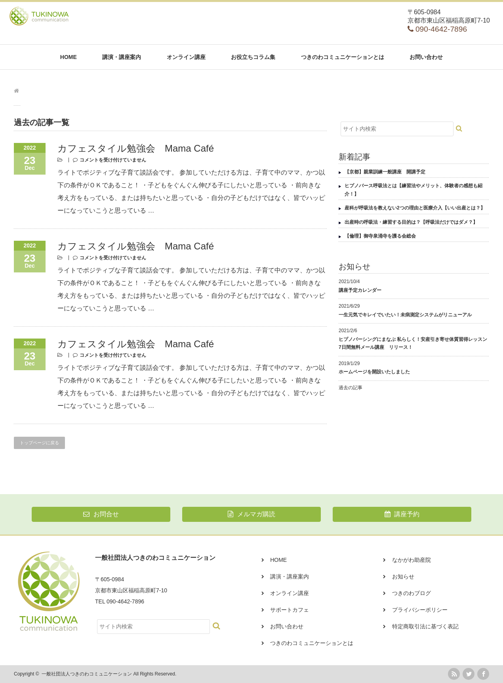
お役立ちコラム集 (253, 57)
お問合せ (100, 514)
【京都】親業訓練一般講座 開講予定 (385, 172)
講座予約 (402, 514)
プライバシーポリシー (420, 610)
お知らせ (403, 576)
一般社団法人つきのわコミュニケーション (87, 674)
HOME (68, 57)
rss (454, 674)
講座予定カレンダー (360, 290)
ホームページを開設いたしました (374, 372)
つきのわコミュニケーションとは (342, 57)
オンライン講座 (186, 57)
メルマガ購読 (251, 514)
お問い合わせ (426, 57)
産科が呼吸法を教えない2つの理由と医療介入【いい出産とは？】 (415, 208)
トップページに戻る (39, 442)
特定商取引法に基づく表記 (425, 626)
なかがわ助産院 (411, 560)
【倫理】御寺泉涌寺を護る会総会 (380, 236)
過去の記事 (350, 387)
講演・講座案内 (121, 57)
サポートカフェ (289, 610)
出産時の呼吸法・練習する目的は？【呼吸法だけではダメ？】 (411, 222)
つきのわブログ (411, 593)
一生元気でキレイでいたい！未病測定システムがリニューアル (405, 315)
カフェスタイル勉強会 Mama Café (135, 148)
